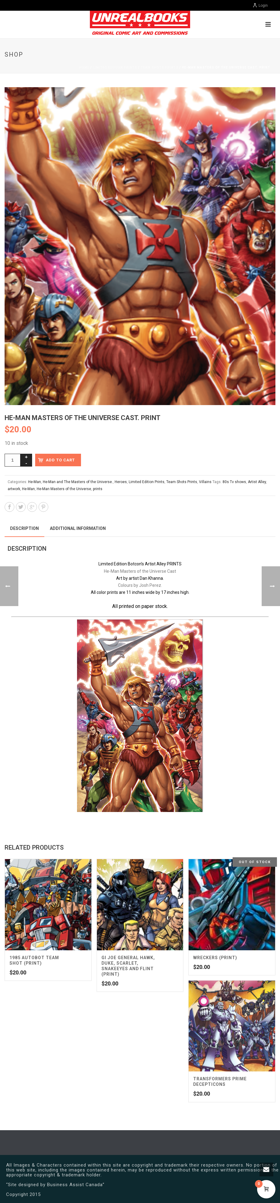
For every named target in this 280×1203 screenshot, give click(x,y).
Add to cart (60, 460)
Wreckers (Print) (215, 957)
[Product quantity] (12, 460)
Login (260, 5)
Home (84, 67)
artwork (14, 489)
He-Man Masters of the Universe (64, 489)
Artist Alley (257, 482)
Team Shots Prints (160, 67)
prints (97, 489)
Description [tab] (24, 528)
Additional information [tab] (78, 528)
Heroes (121, 482)
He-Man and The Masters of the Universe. (78, 482)
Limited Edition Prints (115, 67)
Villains (205, 482)
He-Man (34, 482)
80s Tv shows (234, 482)
